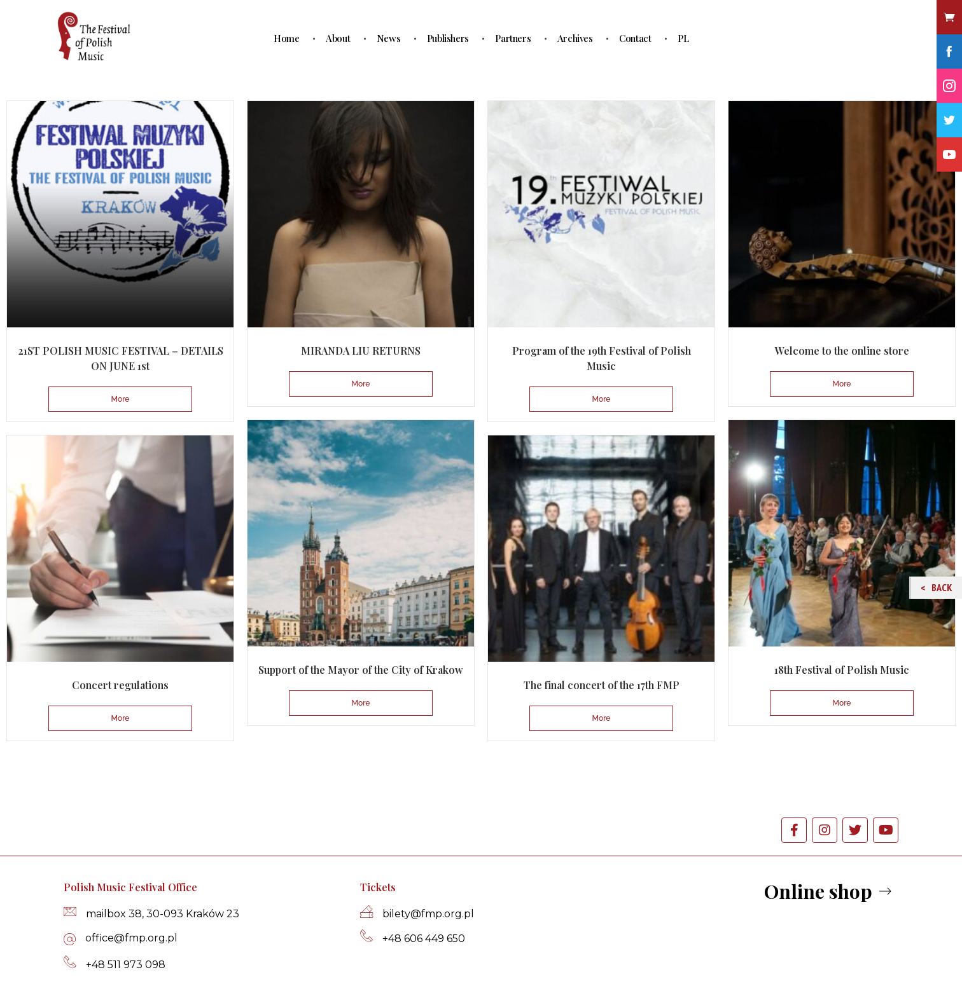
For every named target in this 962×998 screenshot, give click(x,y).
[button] (829, 892)
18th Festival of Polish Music (841, 669)
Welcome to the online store (842, 350)
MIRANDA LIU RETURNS (361, 350)
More (120, 399)
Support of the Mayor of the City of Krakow (360, 669)
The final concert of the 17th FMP (602, 685)
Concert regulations (120, 685)
